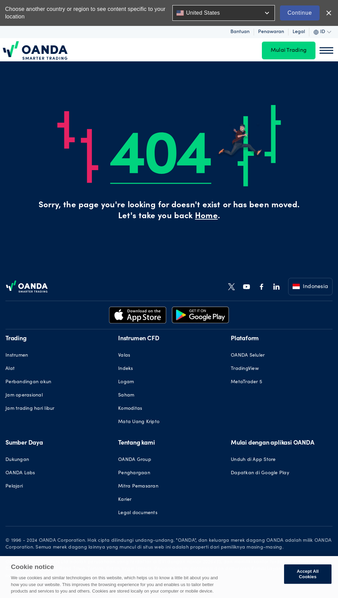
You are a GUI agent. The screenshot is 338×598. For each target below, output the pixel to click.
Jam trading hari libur (30, 408)
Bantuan (240, 32)
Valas (124, 355)
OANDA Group (134, 460)
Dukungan (17, 460)
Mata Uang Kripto (138, 422)
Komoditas (130, 408)
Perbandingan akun (28, 382)
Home (206, 216)
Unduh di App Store (253, 460)
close (329, 13)
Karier (125, 499)
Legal (299, 32)
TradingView (245, 369)
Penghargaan (134, 473)
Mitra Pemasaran (138, 486)
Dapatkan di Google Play (260, 473)
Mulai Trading (289, 50)
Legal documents (137, 513)
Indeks (125, 369)
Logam (126, 382)
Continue (299, 13)
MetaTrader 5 (246, 382)
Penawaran (271, 32)
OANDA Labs (20, 473)
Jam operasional (24, 395)
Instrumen (16, 355)
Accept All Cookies (308, 574)
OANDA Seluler (248, 355)
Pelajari (14, 486)
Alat (10, 369)
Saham (126, 395)
